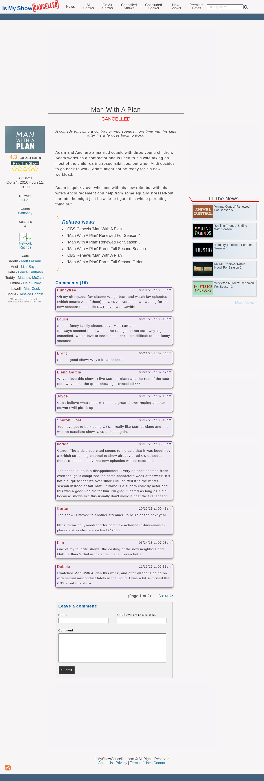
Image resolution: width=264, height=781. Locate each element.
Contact (160, 763)
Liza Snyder (30, 267)
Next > (165, 595)
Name (62, 614)
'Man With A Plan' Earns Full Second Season (106, 249)
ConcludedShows (153, 7)
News (70, 6)
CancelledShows (129, 7)
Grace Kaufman (30, 272)
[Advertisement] (132, 62)
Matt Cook (32, 289)
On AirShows (107, 7)
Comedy (25, 213)
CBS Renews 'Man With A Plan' (95, 255)
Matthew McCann (31, 278)
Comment (65, 630)
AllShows (88, 7)
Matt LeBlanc (31, 261)
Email (136, 614)
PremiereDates (196, 7)
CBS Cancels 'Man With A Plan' (95, 229)
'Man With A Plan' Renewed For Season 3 (104, 242)
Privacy (121, 763)
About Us (105, 763)
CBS (25, 200)
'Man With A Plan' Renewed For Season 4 (104, 235)
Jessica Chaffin (31, 294)
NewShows (175, 7)
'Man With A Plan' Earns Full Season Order (105, 262)
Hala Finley (32, 283)
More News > (246, 302)
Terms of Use (140, 763)
